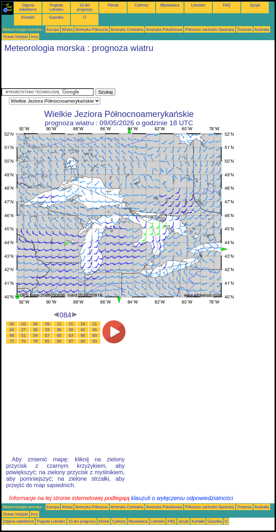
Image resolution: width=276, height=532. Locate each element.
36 (59, 330)
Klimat (113, 5)
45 (95, 330)
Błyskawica (169, 5)
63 (71, 335)
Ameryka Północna (91, 29)
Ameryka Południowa (164, 29)
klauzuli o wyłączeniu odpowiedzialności (182, 498)
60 (59, 335)
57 (47, 335)
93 (95, 341)
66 (83, 335)
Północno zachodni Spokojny (209, 29)
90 (83, 341)
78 (35, 341)
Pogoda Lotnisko (56, 7)
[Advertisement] (132, 72)
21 (95, 324)
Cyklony (141, 5)
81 (47, 341)
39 (71, 330)
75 (24, 341)
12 (59, 324)
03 (24, 324)
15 (71, 324)
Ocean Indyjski (15, 36)
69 (95, 335)
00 (12, 324)
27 (24, 330)
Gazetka (56, 17)
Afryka (67, 29)
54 (35, 335)
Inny (34, 36)
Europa (53, 29)
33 (47, 330)
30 (35, 330)
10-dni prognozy (85, 7)
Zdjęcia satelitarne (28, 7)
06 (35, 324)
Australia (261, 29)
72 (12, 341)
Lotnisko (198, 5)
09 (47, 324)
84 (59, 341)
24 (12, 330)
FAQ (226, 5)
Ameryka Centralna (127, 29)
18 (83, 324)
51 (24, 335)
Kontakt (27, 17)
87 (71, 341)
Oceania (244, 29)
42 (83, 330)
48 (12, 335)
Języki (255, 5)
